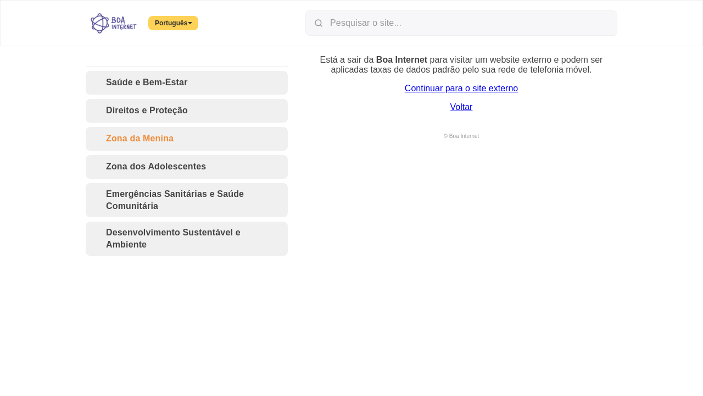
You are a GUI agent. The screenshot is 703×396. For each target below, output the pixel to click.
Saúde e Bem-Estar (140, 83)
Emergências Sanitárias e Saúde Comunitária (168, 200)
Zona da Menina (133, 139)
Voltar (461, 107)
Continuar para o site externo (461, 88)
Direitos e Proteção (140, 111)
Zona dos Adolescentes (149, 167)
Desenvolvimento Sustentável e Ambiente (166, 238)
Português (173, 23)
